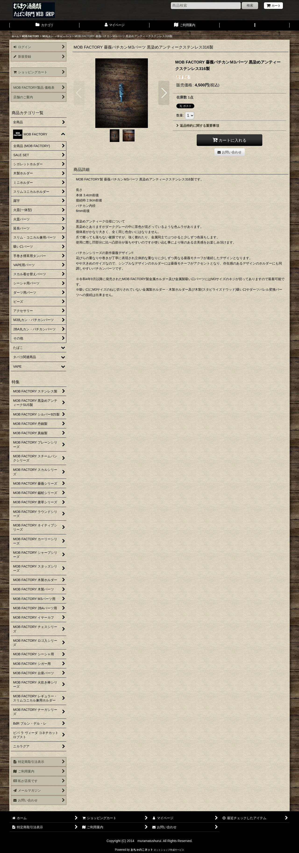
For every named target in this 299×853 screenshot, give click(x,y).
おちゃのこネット (142, 849)
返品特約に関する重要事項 (197, 125)
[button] (255, 25)
